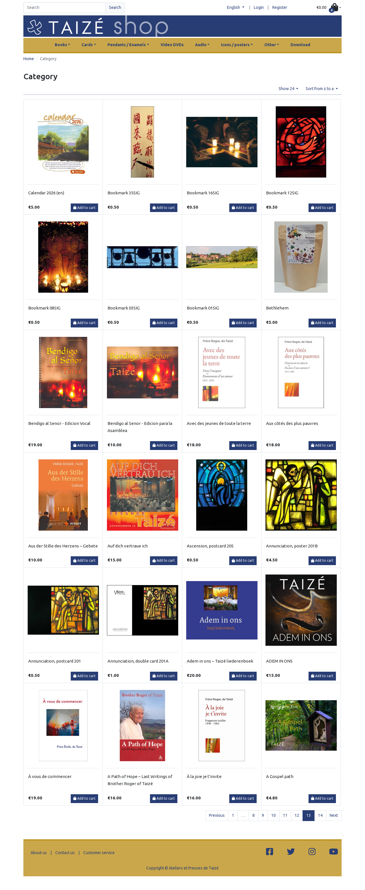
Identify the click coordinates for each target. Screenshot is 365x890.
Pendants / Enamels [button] (127, 44)
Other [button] (270, 44)
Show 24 (287, 88)
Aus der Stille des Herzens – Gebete (63, 545)
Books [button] (61, 44)
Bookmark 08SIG (44, 308)
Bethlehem (277, 308)
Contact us (65, 852)
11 (285, 815)
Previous (217, 815)
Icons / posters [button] (235, 44)
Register (279, 7)
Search (115, 7)
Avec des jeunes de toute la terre (219, 423)
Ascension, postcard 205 (210, 545)
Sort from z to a (320, 88)
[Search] (64, 7)
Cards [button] (87, 44)
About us (39, 852)
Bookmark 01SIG (203, 308)
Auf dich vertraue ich (128, 545)
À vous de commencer (50, 776)
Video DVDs (172, 44)
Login (259, 7)
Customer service (99, 852)
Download (300, 44)
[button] (329, 8)
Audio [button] (200, 44)
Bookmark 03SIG (124, 308)
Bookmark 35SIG (124, 192)
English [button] (234, 7)
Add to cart (84, 207)
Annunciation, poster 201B (292, 545)
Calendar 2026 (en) (46, 192)
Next (334, 815)
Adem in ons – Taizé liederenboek (220, 661)
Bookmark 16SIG (203, 192)
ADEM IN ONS (279, 661)
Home (28, 58)
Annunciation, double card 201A (138, 661)
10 (273, 815)
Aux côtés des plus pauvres (292, 423)
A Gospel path (279, 776)
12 (297, 815)
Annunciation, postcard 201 (54, 661)
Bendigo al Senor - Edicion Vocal (59, 423)
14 (320, 815)
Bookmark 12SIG (282, 192)
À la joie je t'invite (204, 776)
